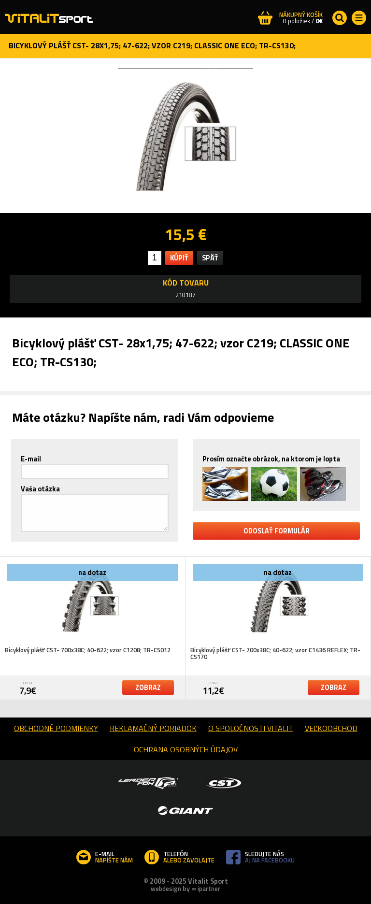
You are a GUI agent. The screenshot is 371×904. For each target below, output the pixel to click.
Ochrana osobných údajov (186, 749)
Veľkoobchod (331, 728)
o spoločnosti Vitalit (250, 728)
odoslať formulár (276, 531)
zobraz (148, 687)
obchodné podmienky (56, 728)
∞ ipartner (205, 888)
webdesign (166, 888)
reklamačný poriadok (153, 728)
